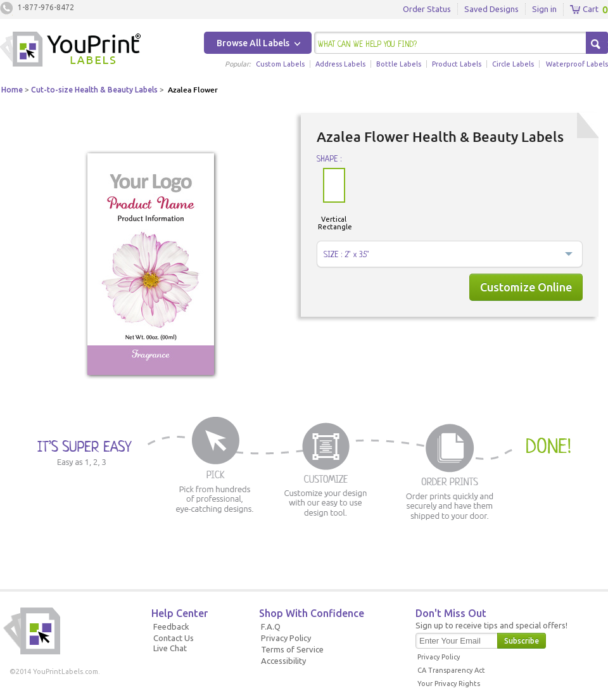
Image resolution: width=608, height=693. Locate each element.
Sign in (544, 8)
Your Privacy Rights (448, 683)
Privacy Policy (286, 637)
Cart (584, 9)
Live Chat (170, 648)
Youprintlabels (70, 51)
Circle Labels (513, 64)
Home (12, 90)
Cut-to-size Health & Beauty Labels (94, 90)
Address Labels (340, 64)
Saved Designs (491, 8)
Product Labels (456, 64)
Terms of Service (292, 649)
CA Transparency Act (451, 670)
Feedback (171, 626)
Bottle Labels (398, 64)
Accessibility (283, 660)
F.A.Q (271, 626)
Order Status (427, 8)
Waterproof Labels (577, 64)
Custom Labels (280, 64)
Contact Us (173, 637)
